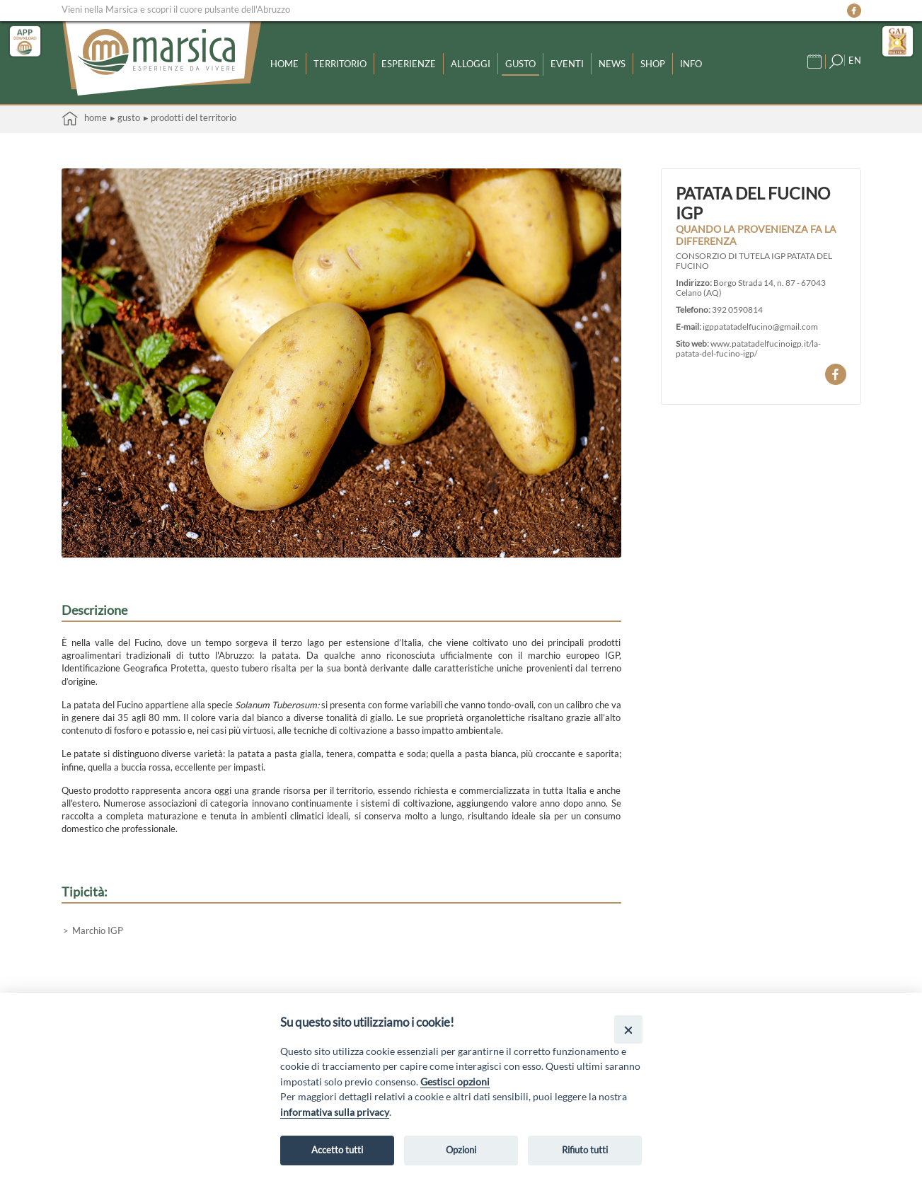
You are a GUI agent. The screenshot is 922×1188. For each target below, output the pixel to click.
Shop (652, 63)
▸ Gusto (125, 117)
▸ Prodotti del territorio (190, 117)
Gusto (520, 63)
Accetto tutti (337, 1149)
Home (284, 63)
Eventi (567, 63)
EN (854, 60)
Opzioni (461, 1149)
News (612, 63)
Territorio (340, 63)
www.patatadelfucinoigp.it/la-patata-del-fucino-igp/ (748, 348)
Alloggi (470, 63)
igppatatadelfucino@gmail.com (760, 326)
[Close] (628, 1029)
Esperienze (408, 63)
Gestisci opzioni (455, 1081)
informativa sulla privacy (334, 1112)
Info (691, 63)
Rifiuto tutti (585, 1149)
